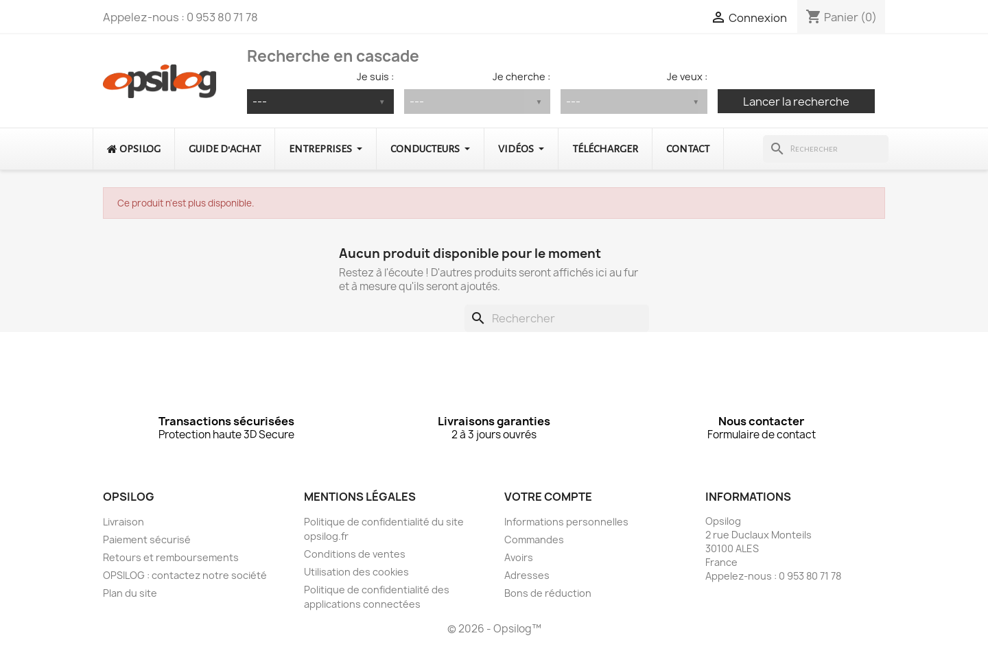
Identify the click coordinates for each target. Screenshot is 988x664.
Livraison (123, 521)
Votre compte (548, 496)
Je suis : (375, 76)
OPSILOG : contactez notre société (185, 575)
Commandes (534, 539)
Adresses (527, 575)
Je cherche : (521, 76)
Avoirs (518, 557)
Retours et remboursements (171, 557)
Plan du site (130, 593)
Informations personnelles (566, 521)
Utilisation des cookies (356, 571)
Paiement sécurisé (147, 539)
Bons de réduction (547, 593)
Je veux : (687, 76)
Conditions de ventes (354, 553)
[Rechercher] (826, 149)
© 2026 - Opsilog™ (494, 628)
